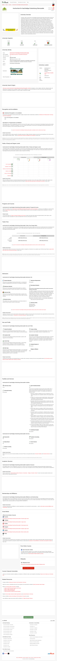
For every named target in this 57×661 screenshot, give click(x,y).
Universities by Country (22, 2)
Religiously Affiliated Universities (34, 643)
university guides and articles (11, 586)
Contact (24, 657)
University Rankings (13, 2)
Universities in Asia (6, 645)
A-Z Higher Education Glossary (27, 598)
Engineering (10, 175)
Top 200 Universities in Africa (7, 631)
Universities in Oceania (6, 646)
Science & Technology (8, 173)
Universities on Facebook (33, 624)
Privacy (32, 657)
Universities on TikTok (33, 631)
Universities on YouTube (33, 629)
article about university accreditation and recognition (26, 135)
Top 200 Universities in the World (8, 624)
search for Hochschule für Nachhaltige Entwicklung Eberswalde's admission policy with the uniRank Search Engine (29, 309)
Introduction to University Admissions (20, 315)
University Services (46, 453)
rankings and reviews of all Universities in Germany (17, 582)
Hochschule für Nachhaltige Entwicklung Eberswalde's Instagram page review (16, 528)
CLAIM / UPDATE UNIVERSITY (28, 568)
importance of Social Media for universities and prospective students (40, 540)
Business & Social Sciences (8, 168)
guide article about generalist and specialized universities (35, 181)
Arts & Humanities (9, 164)
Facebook (5, 653)
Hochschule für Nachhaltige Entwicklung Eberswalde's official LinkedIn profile (15, 531)
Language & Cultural (9, 166)
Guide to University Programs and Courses (18, 215)
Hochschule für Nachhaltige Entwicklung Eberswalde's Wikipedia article (33, 564)
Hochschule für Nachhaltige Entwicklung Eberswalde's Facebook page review (16, 518)
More (28, 2)
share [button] (52, 10)
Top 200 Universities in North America (8, 626)
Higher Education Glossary (34, 645)
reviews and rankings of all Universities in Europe (17, 596)
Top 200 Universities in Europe (7, 629)
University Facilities (38, 453)
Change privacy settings (37, 657)
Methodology (20, 657)
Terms (30, 657)
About (17, 657)
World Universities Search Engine (38, 584)
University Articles (32, 638)
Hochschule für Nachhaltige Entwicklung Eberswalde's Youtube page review (15, 525)
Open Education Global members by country (35, 553)
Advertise (26, 657)
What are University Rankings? (9, 590)
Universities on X (32, 626)
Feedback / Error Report (28, 617)
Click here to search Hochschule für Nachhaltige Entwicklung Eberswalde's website (17, 88)
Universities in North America (7, 638)
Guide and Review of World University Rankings (12, 591)
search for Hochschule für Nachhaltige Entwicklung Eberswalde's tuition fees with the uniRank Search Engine (29, 244)
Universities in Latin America (7, 640)
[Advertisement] (10, 20)
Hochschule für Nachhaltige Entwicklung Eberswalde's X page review (14, 521)
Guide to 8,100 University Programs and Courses (12, 588)
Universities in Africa (6, 643)
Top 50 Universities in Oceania (7, 634)
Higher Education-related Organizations (35, 640)
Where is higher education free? (9, 589)
